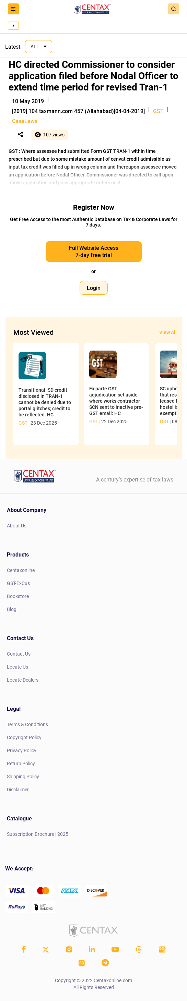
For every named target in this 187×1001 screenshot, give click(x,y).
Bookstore (18, 596)
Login (94, 288)
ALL (35, 46)
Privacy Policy (21, 750)
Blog (11, 609)
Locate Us (17, 667)
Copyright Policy (24, 737)
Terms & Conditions (27, 724)
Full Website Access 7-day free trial (93, 251)
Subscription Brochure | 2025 (37, 834)
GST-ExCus (18, 583)
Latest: (13, 47)
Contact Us (19, 654)
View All (168, 332)
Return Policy (21, 763)
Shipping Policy (23, 776)
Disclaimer (18, 789)
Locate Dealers (22, 680)
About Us (16, 525)
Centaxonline (21, 570)
